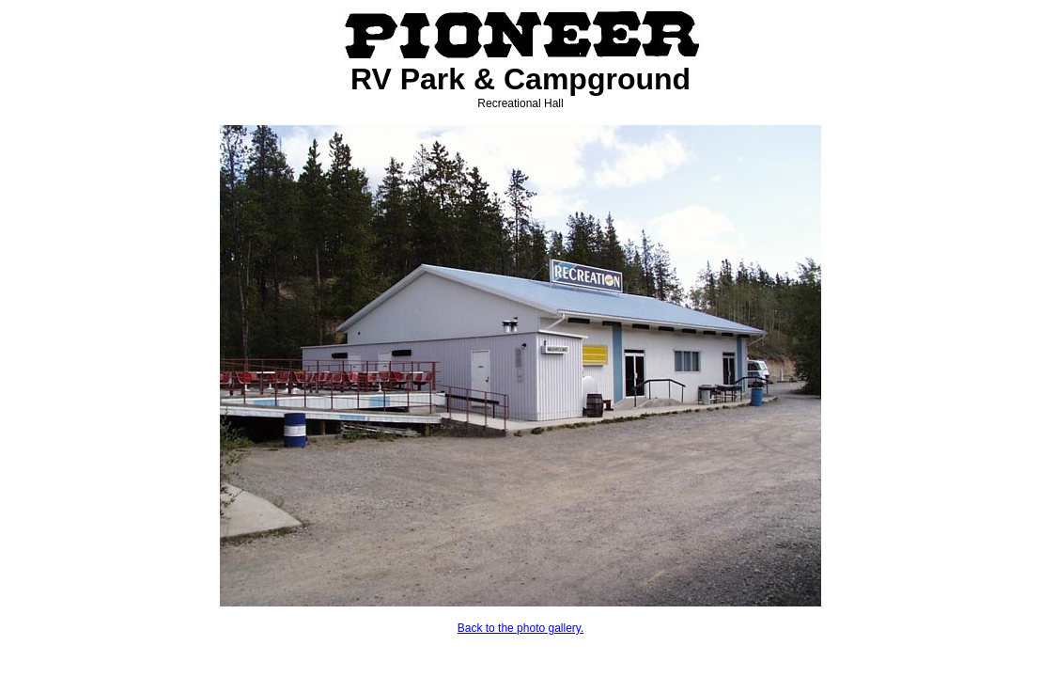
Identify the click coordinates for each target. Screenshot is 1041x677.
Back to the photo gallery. (521, 628)
